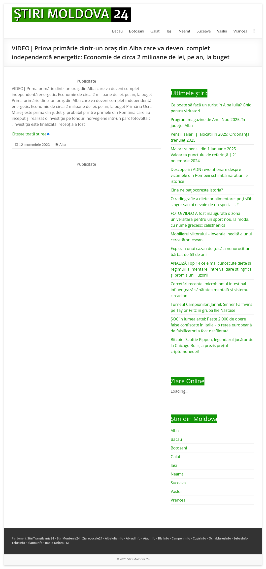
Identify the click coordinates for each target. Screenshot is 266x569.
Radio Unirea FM (57, 543)
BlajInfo (163, 538)
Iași (169, 31)
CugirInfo (199, 538)
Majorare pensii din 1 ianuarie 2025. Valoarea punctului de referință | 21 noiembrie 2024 (204, 154)
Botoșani (136, 31)
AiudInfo (149, 538)
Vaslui (222, 31)
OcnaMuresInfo (220, 538)
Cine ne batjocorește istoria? (197, 190)
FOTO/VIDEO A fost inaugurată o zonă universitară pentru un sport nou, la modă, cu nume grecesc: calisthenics (210, 219)
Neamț (184, 31)
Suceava (204, 31)
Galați (155, 31)
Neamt (177, 474)
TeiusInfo (18, 543)
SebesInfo (241, 538)
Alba (62, 144)
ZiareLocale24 (92, 538)
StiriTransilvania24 (40, 538)
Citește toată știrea (29, 134)
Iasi (174, 465)
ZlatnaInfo (35, 543)
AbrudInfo (133, 538)
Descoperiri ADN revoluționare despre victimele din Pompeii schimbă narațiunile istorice (209, 175)
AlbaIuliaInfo (114, 538)
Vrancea (240, 31)
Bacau (117, 31)
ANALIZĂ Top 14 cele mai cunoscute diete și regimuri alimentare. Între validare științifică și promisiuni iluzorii (211, 269)
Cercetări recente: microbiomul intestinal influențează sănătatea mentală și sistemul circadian (210, 289)
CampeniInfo (181, 538)
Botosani (179, 448)
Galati (176, 456)
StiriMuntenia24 (68, 538)
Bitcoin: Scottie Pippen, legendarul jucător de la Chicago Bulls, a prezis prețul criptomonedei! (212, 345)
